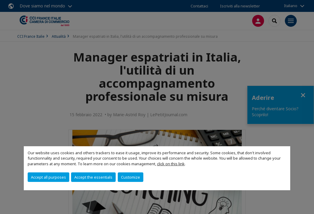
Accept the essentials (93, 177)
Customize (130, 177)
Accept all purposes (48, 177)
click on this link (171, 163)
